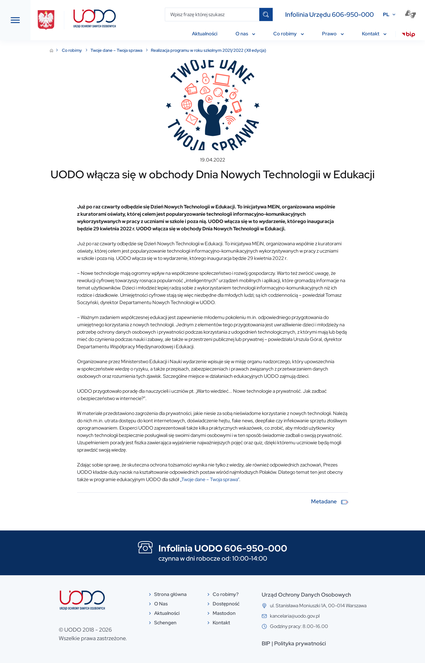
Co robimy (118, 50)
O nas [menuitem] (245, 33)
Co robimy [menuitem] (288, 33)
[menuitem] (408, 35)
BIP (311, 643)
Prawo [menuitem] (333, 33)
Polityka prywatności (346, 643)
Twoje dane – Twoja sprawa (163, 50)
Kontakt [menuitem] (374, 33)
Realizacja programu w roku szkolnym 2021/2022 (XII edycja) (255, 50)
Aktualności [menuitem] (204, 33)
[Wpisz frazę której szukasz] (212, 14)
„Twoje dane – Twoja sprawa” (255, 479)
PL (386, 14)
